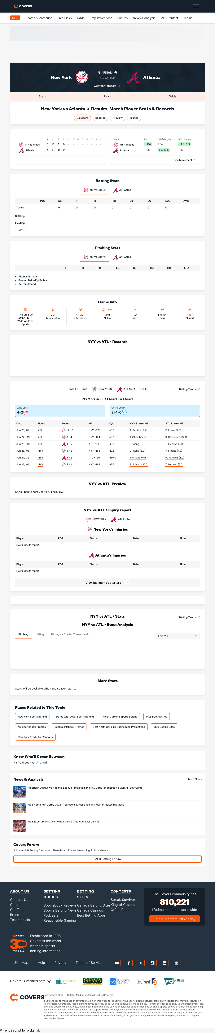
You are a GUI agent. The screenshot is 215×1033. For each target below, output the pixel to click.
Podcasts (51, 915)
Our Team (17, 910)
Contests (121, 891)
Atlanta (151, 77)
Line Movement (183, 160)
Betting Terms (189, 389)
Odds (80, 18)
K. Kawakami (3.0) (176, 437)
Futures (122, 18)
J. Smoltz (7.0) (173, 450)
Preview (118, 117)
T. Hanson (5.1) (174, 444)
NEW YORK (95, 519)
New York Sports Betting (32, 716)
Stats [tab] (42, 96)
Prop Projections (101, 18)
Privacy (60, 962)
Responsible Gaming (60, 920)
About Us (20, 891)
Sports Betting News (60, 910)
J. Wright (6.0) (138, 457)
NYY (40, 450)
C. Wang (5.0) (137, 444)
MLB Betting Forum (108, 859)
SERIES (144, 389)
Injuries (134, 117)
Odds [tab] (172, 96)
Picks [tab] (107, 96)
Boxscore (82, 117)
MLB (15, 18)
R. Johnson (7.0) (139, 464)
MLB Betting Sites (156, 716)
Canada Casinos (90, 910)
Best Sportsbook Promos (69, 726)
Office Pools (120, 910)
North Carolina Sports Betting (119, 716)
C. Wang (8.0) (137, 450)
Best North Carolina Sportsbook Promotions (119, 726)
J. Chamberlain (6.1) (141, 437)
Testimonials (20, 920)
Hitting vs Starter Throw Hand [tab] (69, 634)
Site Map (21, 962)
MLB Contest (169, 18)
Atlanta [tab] (122, 190)
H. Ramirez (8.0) (174, 457)
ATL (40, 430)
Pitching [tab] (23, 634)
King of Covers (123, 905)
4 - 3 (69, 450)
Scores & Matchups (39, 18)
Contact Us (19, 900)
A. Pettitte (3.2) (138, 430)
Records (100, 117)
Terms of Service (89, 962)
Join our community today (175, 919)
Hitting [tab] (40, 634)
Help (41, 962)
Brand (14, 915)
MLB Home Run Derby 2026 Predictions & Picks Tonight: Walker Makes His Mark (76, 804)
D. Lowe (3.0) (173, 430)
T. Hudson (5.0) (174, 464)
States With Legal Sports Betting (75, 716)
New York (61, 77)
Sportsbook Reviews (60, 905)
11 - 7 (69, 430)
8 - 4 (69, 437)
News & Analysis (144, 18)
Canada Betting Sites (93, 905)
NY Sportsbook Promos (32, 726)
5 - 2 (69, 457)
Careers (16, 905)
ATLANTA (120, 519)
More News (195, 779)
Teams (187, 18)
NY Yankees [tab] (94, 190)
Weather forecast (105, 85)
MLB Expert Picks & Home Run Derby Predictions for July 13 (64, 821)
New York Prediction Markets (35, 737)
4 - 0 (69, 443)
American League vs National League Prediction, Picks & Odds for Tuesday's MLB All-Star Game (85, 787)
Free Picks (64, 18)
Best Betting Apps (91, 915)
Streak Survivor (123, 900)
